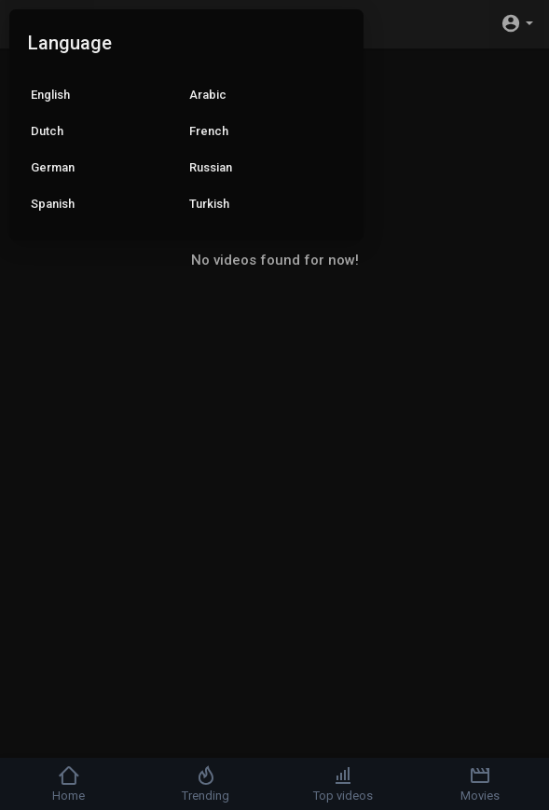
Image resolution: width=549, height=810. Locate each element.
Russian (210, 167)
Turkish (209, 204)
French (208, 131)
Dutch (47, 131)
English (50, 95)
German (53, 167)
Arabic (207, 95)
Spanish (53, 204)
